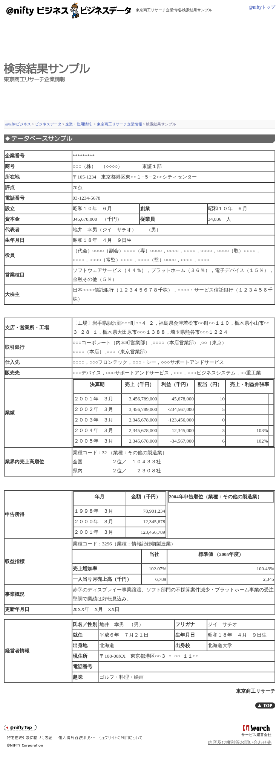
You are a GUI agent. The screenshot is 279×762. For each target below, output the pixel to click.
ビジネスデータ (48, 124)
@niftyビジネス (18, 124)
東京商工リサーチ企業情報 (119, 124)
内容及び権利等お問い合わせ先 (239, 742)
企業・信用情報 (78, 124)
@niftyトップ (262, 7)
